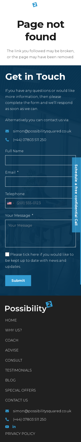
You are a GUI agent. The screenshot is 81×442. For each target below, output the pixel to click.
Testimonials (18, 370)
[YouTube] (7, 426)
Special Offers (20, 390)
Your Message (17, 215)
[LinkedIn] (14, 426)
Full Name (14, 151)
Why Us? (13, 330)
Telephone (15, 194)
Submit (18, 281)
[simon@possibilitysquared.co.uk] (9, 131)
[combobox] (10, 203)
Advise (12, 350)
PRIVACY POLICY (20, 434)
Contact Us (16, 400)
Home (11, 320)
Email (10, 172)
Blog (10, 380)
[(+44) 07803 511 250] (9, 140)
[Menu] (75, 6)
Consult (13, 360)
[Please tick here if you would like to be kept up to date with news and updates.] (7, 254)
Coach (11, 340)
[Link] (20, 6)
